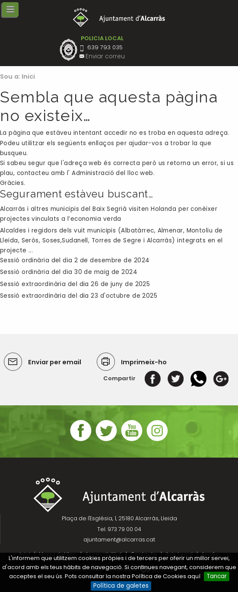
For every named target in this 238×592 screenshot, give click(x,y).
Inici (28, 76)
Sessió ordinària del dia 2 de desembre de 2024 (74, 260)
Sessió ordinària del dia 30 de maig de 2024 (68, 272)
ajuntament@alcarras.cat (119, 539)
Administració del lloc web (112, 173)
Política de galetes (121, 586)
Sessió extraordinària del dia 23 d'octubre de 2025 (78, 296)
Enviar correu (105, 56)
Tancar (216, 576)
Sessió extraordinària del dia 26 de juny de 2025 (75, 284)
